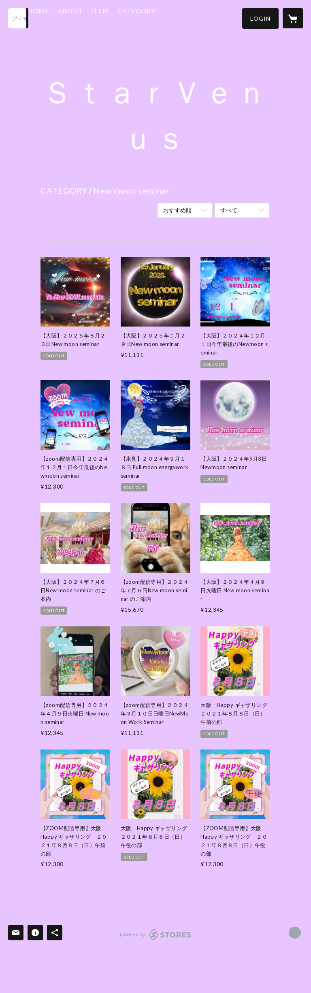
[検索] (18, 18)
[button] (260, 18)
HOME (64, 17)
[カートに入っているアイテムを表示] (293, 18)
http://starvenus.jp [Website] (295, 933)
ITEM (126, 17)
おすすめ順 (177, 210)
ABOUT (96, 17)
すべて (228, 210)
